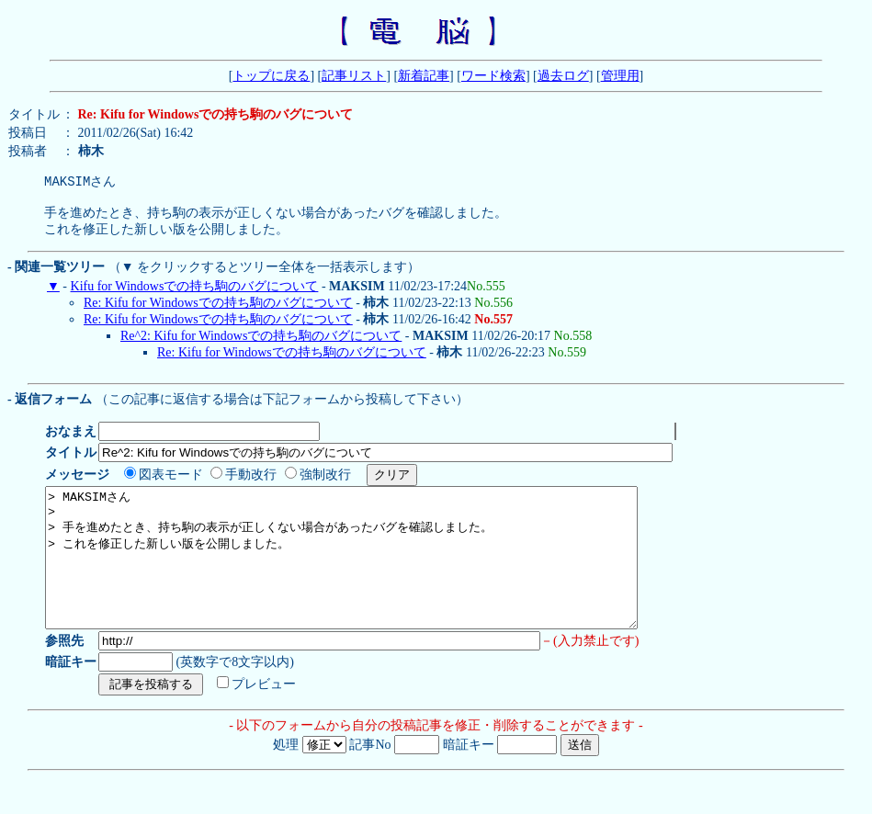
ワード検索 (493, 76)
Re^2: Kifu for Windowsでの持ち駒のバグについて (261, 344)
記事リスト (354, 76)
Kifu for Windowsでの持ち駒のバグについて (195, 294)
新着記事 (423, 76)
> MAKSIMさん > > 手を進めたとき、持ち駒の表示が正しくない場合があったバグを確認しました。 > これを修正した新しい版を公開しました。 (377, 579)
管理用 (620, 76)
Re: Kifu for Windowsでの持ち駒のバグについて (218, 311)
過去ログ (563, 76)
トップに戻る (271, 76)
